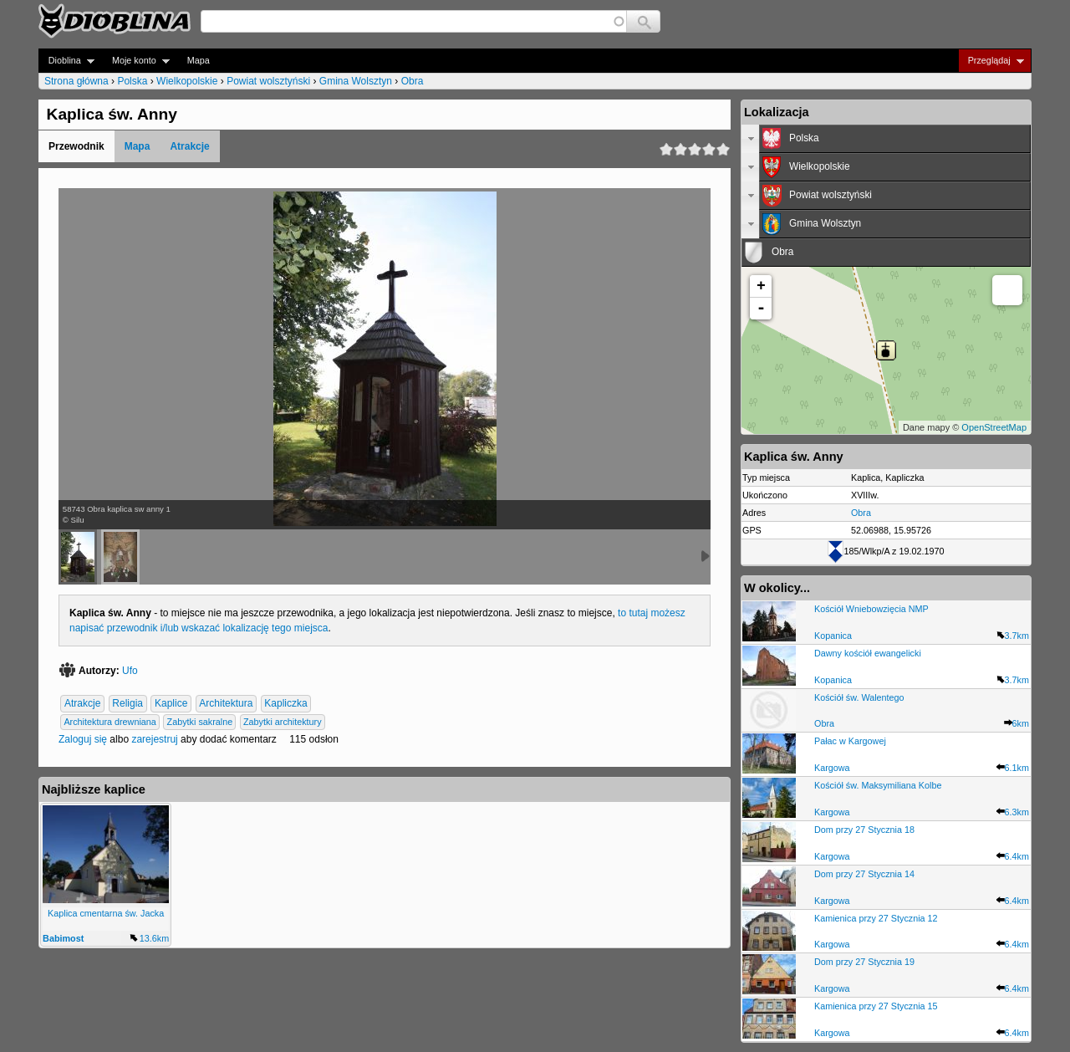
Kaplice (171, 703)
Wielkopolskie (186, 81)
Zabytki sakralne (200, 722)
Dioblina (66, 60)
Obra (412, 81)
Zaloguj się (83, 739)
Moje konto (136, 60)
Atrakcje (189, 146)
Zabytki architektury (282, 722)
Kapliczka (285, 703)
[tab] (886, 139)
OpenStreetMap (994, 427)
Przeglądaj (991, 60)
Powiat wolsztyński (268, 81)
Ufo (130, 671)
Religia (127, 703)
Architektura (225, 703)
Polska (132, 81)
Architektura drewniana (109, 722)
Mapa (198, 60)
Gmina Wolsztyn (355, 81)
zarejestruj (154, 739)
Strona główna (76, 81)
